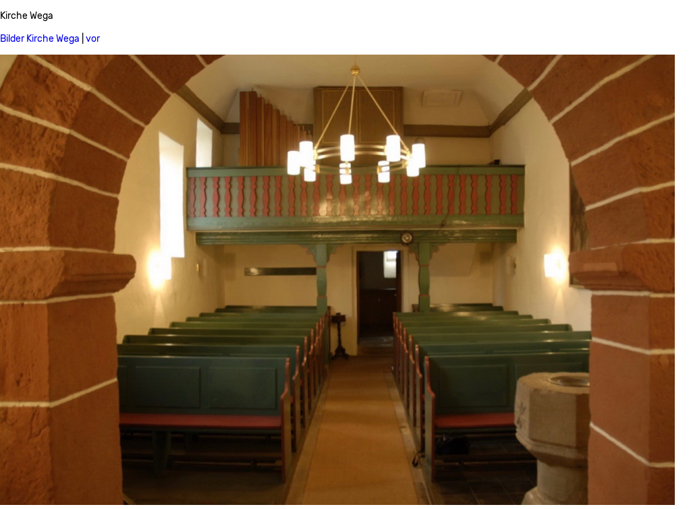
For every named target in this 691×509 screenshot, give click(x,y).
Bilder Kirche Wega (40, 38)
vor (93, 38)
